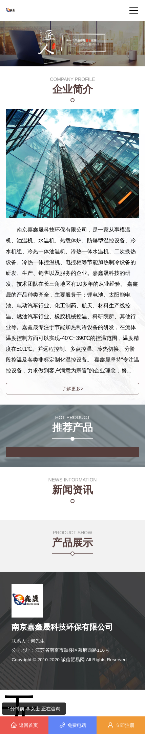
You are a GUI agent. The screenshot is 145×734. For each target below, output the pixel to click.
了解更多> (72, 388)
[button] (69, 52)
